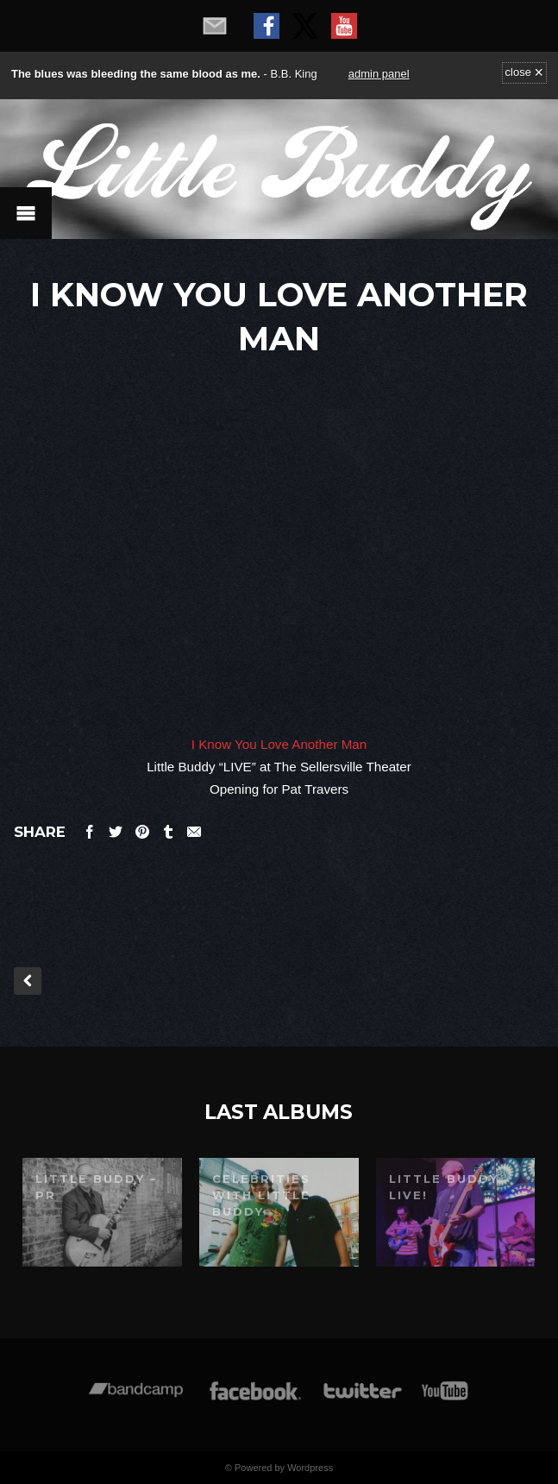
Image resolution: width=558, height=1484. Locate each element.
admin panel (379, 73)
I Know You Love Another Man (279, 744)
